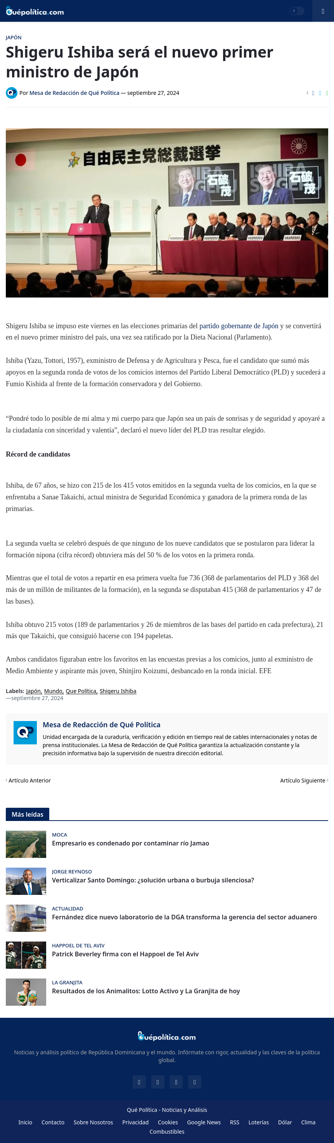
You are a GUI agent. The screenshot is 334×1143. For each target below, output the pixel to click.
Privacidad (135, 1122)
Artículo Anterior (30, 780)
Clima (308, 1122)
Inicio (26, 1122)
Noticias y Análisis (184, 1109)
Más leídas (27, 814)
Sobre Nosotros (93, 1122)
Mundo (53, 691)
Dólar (285, 1122)
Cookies (168, 1122)
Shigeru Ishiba (118, 691)
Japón (33, 691)
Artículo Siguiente (302, 780)
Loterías (258, 1122)
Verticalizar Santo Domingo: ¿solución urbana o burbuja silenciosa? (153, 880)
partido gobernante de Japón (238, 326)
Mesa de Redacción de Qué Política (102, 724)
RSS (234, 1122)
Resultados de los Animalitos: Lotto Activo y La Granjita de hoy (146, 991)
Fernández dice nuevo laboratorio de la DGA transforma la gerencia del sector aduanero (184, 917)
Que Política (81, 691)
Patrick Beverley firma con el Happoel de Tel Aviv (125, 954)
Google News (204, 1122)
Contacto (53, 1122)
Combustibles (167, 1131)
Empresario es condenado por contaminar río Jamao (130, 843)
